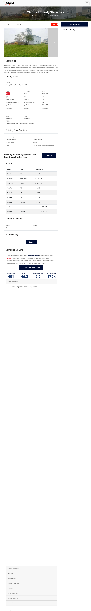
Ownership (11, 595)
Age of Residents (13, 288)
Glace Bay (44, 16)
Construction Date (13, 600)
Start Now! (49, 162)
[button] (8, 46)
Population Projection (14, 576)
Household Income (13, 590)
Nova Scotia (35, 16)
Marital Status (12, 585)
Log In (25, 100)
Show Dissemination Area (31, 274)
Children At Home (13, 605)
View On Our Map (74, 24)
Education (11, 580)
